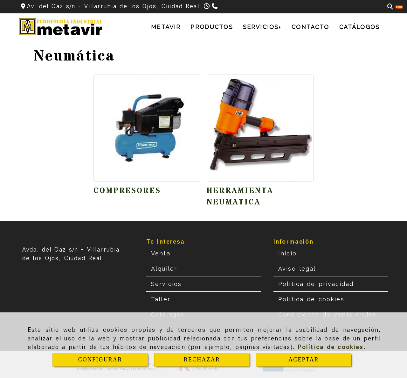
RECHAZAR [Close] (202, 359)
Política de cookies (331, 347)
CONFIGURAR (100, 359)
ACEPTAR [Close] (303, 359)
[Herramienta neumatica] (260, 128)
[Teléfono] (215, 6)
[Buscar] (390, 6)
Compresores (127, 191)
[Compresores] (146, 128)
